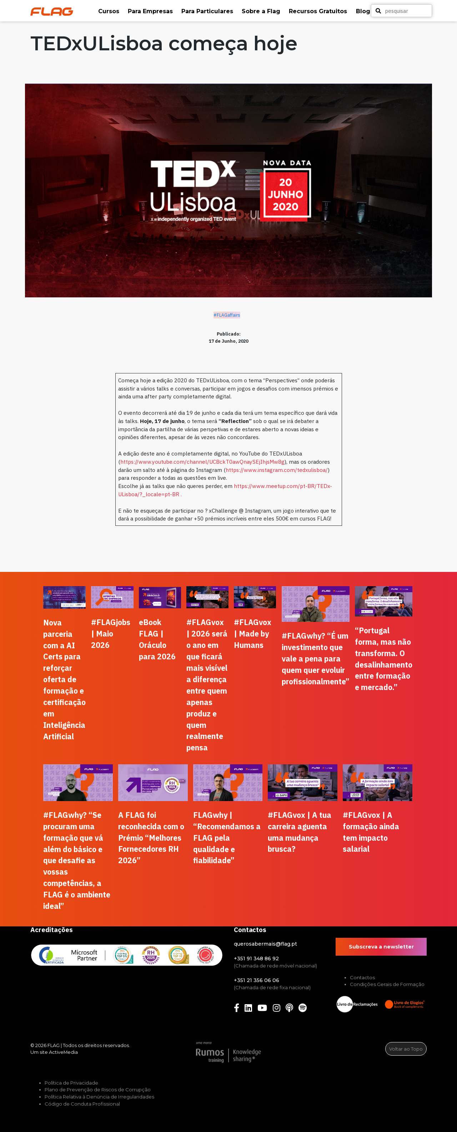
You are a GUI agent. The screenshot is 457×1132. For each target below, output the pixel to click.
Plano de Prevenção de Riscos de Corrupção (98, 1089)
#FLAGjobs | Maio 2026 (110, 633)
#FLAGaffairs (227, 315)
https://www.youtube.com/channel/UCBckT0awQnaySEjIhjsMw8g (202, 461)
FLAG (53, 1045)
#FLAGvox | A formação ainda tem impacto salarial (371, 832)
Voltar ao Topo (406, 1049)
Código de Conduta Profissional (82, 1104)
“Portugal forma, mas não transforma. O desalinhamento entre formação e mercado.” (383, 659)
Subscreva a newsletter (381, 947)
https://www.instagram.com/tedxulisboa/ (277, 469)
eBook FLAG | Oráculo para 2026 (157, 639)
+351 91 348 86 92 (256, 958)
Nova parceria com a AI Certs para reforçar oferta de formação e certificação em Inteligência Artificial (64, 679)
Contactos (362, 977)
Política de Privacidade (71, 1083)
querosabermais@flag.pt (265, 944)
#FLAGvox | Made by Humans (252, 633)
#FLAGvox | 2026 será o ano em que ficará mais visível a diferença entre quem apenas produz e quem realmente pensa (206, 685)
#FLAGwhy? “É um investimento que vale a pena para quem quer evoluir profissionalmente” (316, 658)
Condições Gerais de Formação (387, 984)
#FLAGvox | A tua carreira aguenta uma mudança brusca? (299, 832)
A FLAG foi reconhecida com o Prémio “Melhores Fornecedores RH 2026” (151, 838)
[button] (109, 11)
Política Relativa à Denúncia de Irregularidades (99, 1097)
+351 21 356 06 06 (256, 980)
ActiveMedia (63, 1052)
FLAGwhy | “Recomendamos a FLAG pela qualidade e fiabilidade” (227, 838)
